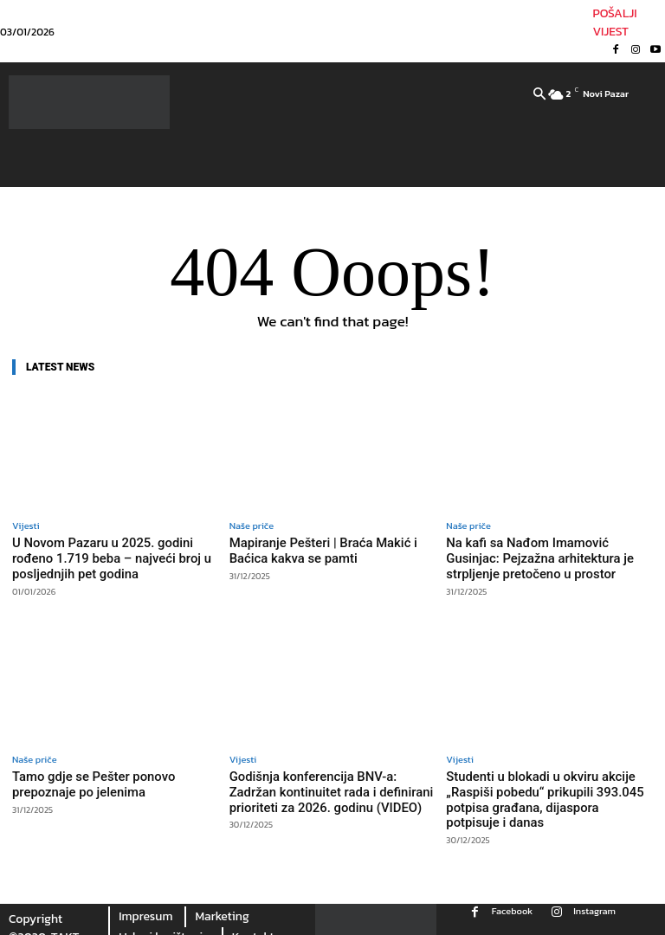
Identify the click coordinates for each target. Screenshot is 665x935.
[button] (539, 95)
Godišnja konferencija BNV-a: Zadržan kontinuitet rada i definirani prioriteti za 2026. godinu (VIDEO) (326, 783)
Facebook (512, 897)
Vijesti (26, 526)
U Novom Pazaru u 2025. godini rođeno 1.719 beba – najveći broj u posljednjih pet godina (111, 556)
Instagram (594, 897)
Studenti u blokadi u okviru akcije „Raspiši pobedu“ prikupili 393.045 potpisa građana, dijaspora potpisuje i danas (540, 790)
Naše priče (251, 526)
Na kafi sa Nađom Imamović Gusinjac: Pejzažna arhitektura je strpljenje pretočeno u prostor (541, 556)
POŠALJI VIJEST (614, 22)
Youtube (558, 927)
